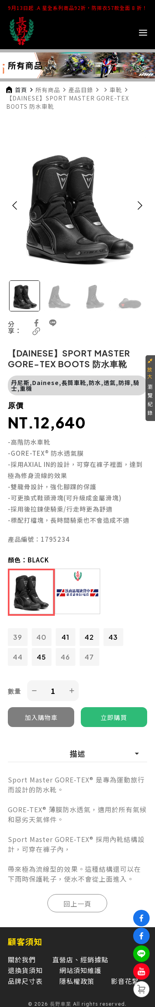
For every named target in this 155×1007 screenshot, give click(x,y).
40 (41, 637)
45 (41, 657)
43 (113, 637)
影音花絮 (125, 981)
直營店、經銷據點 (80, 959)
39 (17, 637)
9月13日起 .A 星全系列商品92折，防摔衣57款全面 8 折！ (78, 7)
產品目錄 (80, 90)
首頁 (21, 90)
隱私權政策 (76, 981)
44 (18, 657)
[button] (15, 205)
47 (89, 657)
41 (65, 637)
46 (65, 657)
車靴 (116, 90)
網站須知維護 (80, 970)
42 (89, 637)
